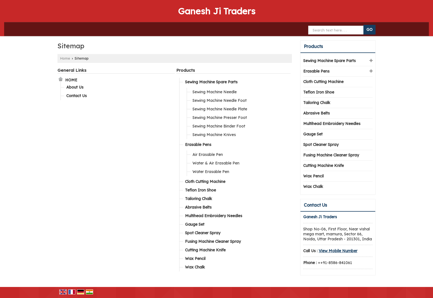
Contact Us (76, 95)
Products (185, 70)
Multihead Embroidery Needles (213, 215)
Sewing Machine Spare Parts (211, 81)
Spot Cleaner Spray (202, 232)
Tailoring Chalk (198, 198)
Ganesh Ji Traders (216, 11)
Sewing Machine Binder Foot (218, 126)
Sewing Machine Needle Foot (219, 100)
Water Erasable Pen (210, 171)
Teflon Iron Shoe (200, 190)
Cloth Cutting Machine (205, 181)
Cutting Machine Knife (205, 250)
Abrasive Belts (198, 207)
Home (65, 58)
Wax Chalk (195, 267)
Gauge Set (194, 224)
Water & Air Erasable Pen (215, 163)
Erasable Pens (198, 144)
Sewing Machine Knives (214, 134)
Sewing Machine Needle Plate (219, 109)
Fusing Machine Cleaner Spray (213, 241)
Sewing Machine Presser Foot (219, 117)
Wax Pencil (195, 258)
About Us (74, 87)
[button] (338, 250)
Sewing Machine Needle (214, 91)
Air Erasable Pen (207, 154)
